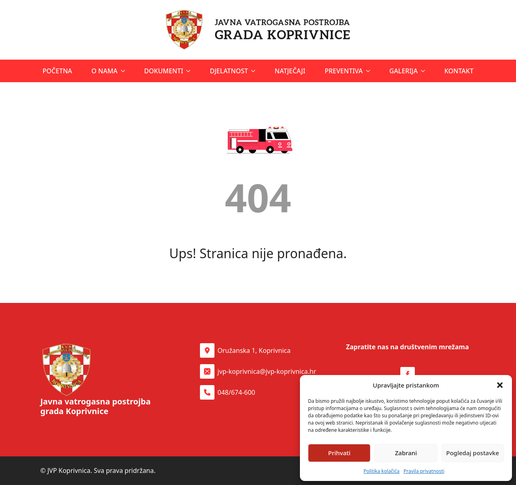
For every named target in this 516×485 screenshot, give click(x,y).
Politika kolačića (381, 471)
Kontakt (458, 70)
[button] (500, 385)
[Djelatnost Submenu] (254, 71)
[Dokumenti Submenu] (189, 71)
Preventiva (343, 70)
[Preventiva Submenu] (369, 71)
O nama (105, 70)
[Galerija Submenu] (424, 71)
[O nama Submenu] (124, 71)
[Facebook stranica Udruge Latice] (407, 374)
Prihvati (339, 453)
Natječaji (290, 70)
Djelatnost (229, 70)
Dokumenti (163, 70)
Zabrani (406, 453)
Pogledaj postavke (472, 453)
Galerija (403, 70)
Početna (57, 70)
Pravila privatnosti (424, 471)
